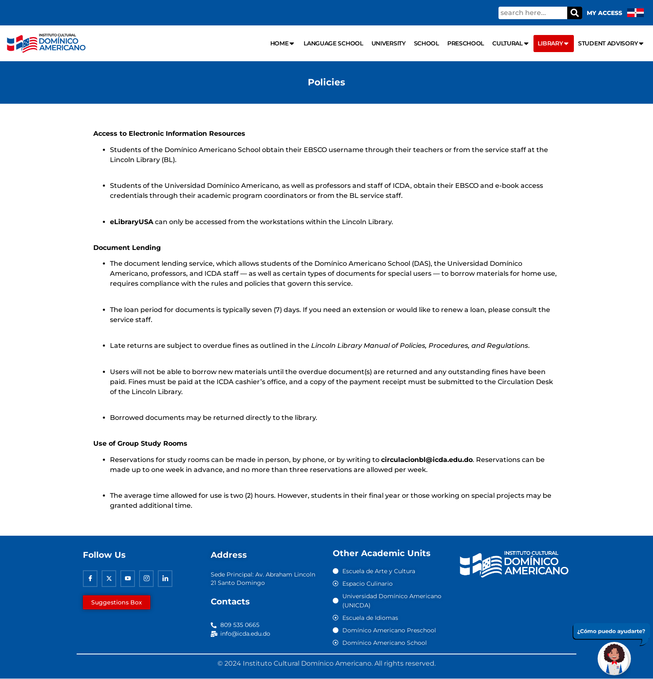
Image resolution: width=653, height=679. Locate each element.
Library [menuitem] (554, 43)
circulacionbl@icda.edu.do (427, 460)
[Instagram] (146, 578)
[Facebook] (90, 578)
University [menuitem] (388, 43)
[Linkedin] (165, 578)
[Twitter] (109, 578)
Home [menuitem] (283, 43)
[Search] (574, 13)
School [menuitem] (426, 43)
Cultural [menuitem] (510, 43)
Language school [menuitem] (333, 43)
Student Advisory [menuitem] (611, 43)
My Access (604, 13)
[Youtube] (127, 578)
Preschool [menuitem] (465, 43)
